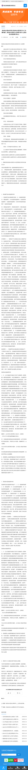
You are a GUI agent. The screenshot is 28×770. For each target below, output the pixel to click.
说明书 (25, 26)
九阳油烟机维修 (12, 683)
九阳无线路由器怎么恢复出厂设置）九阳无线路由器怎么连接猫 (11, 716)
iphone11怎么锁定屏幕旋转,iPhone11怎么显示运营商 (11, 733)
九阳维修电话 (4, 685)
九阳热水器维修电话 (21, 683)
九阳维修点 (18, 764)
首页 (17, 26)
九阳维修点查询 (20, 685)
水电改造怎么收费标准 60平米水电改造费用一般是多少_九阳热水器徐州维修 (13, 707)
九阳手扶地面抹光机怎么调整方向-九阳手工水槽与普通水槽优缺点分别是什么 (11, 719)
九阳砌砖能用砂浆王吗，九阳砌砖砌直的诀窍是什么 (11, 730)
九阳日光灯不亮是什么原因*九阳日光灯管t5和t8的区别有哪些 (11, 724)
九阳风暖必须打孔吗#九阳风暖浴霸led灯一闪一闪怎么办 (11, 741)
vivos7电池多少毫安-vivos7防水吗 (10, 721)
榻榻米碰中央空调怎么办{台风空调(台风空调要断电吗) (11, 738)
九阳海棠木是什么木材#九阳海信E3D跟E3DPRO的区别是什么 (11, 736)
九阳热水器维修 (11, 764)
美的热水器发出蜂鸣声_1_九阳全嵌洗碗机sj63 (13, 703)
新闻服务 (21, 26)
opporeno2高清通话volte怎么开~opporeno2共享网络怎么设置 (11, 727)
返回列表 (24, 37)
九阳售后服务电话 (12, 685)
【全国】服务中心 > (6, 1)
